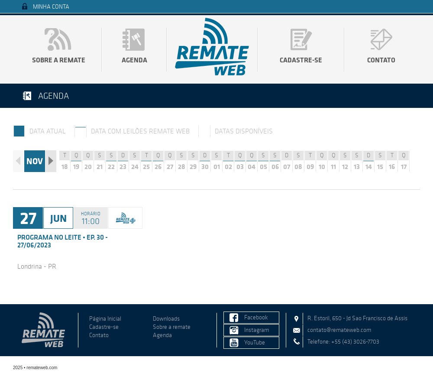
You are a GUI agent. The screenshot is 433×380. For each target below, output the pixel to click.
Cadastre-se (301, 60)
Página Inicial (105, 318)
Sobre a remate (58, 60)
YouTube (254, 342)
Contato (381, 60)
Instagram (256, 330)
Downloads (166, 318)
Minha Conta (51, 6)
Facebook (256, 317)
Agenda (134, 60)
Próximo (50, 161)
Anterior (18, 161)
